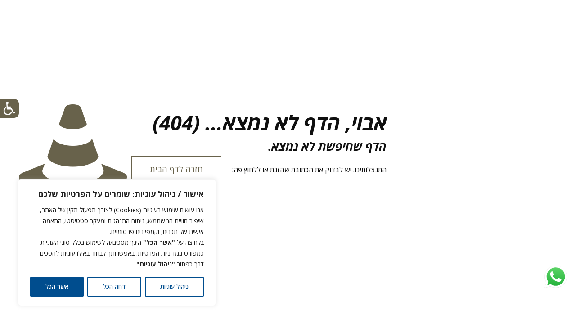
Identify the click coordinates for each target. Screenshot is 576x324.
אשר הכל (56, 286)
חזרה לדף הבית (176, 169)
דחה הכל (114, 286)
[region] (117, 242)
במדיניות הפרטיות (160, 253)
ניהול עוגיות (174, 286)
